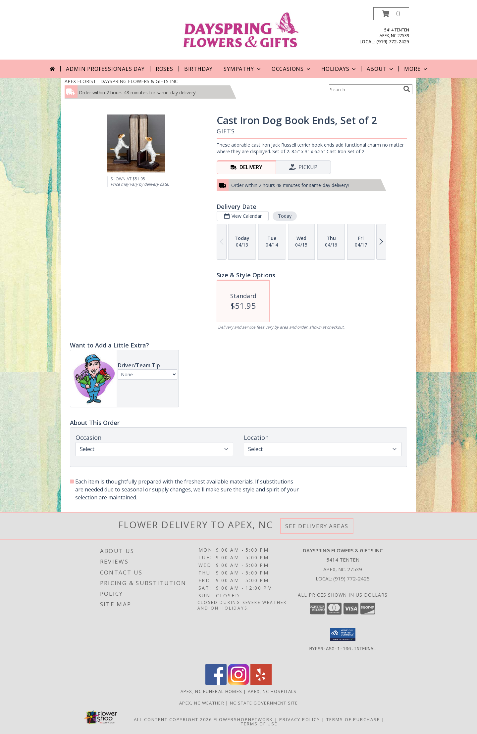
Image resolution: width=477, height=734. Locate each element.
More (416, 68)
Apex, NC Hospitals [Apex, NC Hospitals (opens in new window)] (272, 691)
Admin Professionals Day (105, 68)
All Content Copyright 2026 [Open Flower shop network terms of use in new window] (173, 719)
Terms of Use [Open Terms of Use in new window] (259, 724)
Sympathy (243, 68)
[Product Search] (364, 89)
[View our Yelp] (261, 683)
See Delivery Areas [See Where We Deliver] (316, 526)
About (381, 68)
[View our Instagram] (238, 683)
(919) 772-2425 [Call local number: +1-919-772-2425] (392, 41)
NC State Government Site (264, 703)
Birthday (198, 68)
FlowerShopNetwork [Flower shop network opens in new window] (243, 719)
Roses (164, 68)
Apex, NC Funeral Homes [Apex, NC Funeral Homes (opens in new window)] (211, 691)
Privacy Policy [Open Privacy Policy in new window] (299, 719)
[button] (391, 13)
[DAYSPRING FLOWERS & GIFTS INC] (241, 29)
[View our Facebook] (216, 683)
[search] (406, 89)
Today (285, 216)
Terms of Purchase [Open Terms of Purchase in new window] (353, 719)
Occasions (292, 68)
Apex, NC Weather (201, 703)
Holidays (339, 68)
